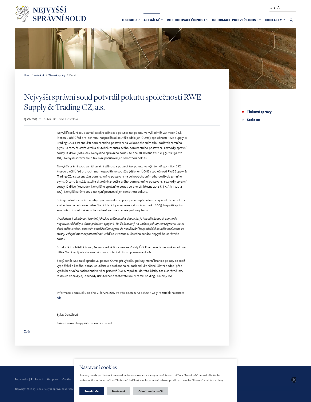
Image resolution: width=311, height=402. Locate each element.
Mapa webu (21, 379)
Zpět (27, 331)
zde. (59, 297)
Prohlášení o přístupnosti (45, 379)
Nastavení (118, 391)
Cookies (66, 379)
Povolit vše (91, 391)
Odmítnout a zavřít (150, 391)
